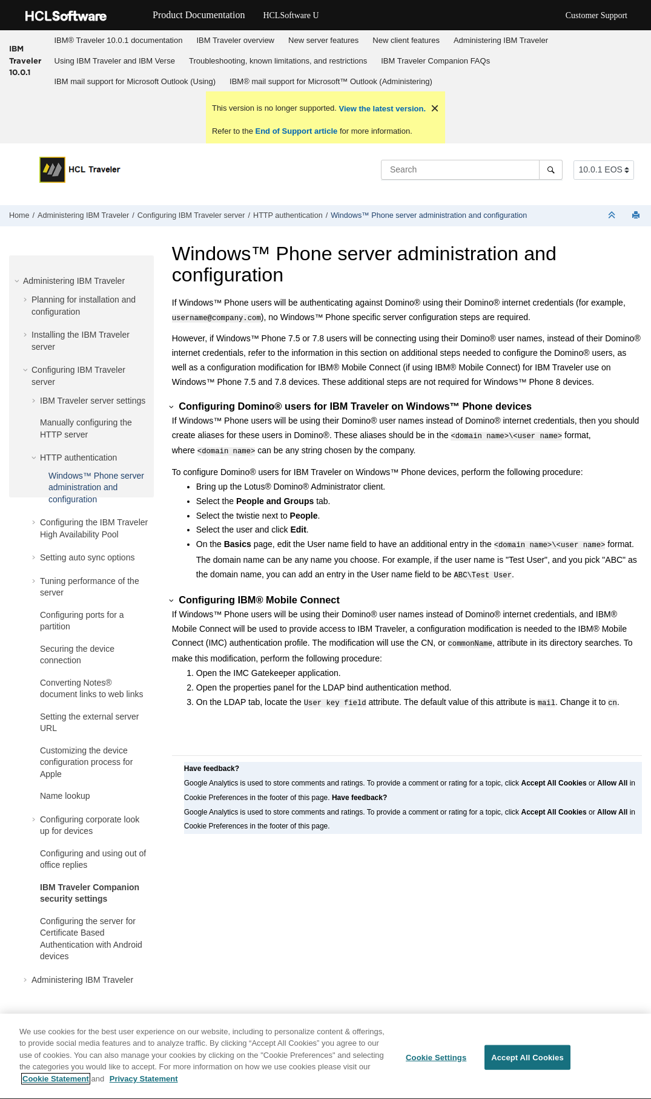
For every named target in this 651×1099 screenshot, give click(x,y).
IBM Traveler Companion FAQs (435, 60)
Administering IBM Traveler (501, 40)
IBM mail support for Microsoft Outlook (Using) (135, 81)
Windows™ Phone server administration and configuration (429, 215)
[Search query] (472, 169)
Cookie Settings (436, 1067)
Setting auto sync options (87, 557)
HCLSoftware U (291, 15)
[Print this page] (637, 215)
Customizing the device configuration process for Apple (86, 762)
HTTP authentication (288, 215)
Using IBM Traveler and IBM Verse (115, 60)
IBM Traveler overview (235, 40)
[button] (18, 280)
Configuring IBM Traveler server (191, 215)
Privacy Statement (144, 1089)
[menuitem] (118, 40)
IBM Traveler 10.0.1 (25, 60)
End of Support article (296, 131)
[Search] (551, 169)
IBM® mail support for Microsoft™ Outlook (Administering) (331, 81)
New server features (323, 40)
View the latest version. (381, 108)
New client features (406, 40)
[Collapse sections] (613, 215)
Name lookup (65, 796)
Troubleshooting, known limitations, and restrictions (278, 60)
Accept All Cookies (527, 1067)
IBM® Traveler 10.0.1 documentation (119, 40)
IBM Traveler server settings (92, 400)
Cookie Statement (55, 1089)
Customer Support (596, 15)
